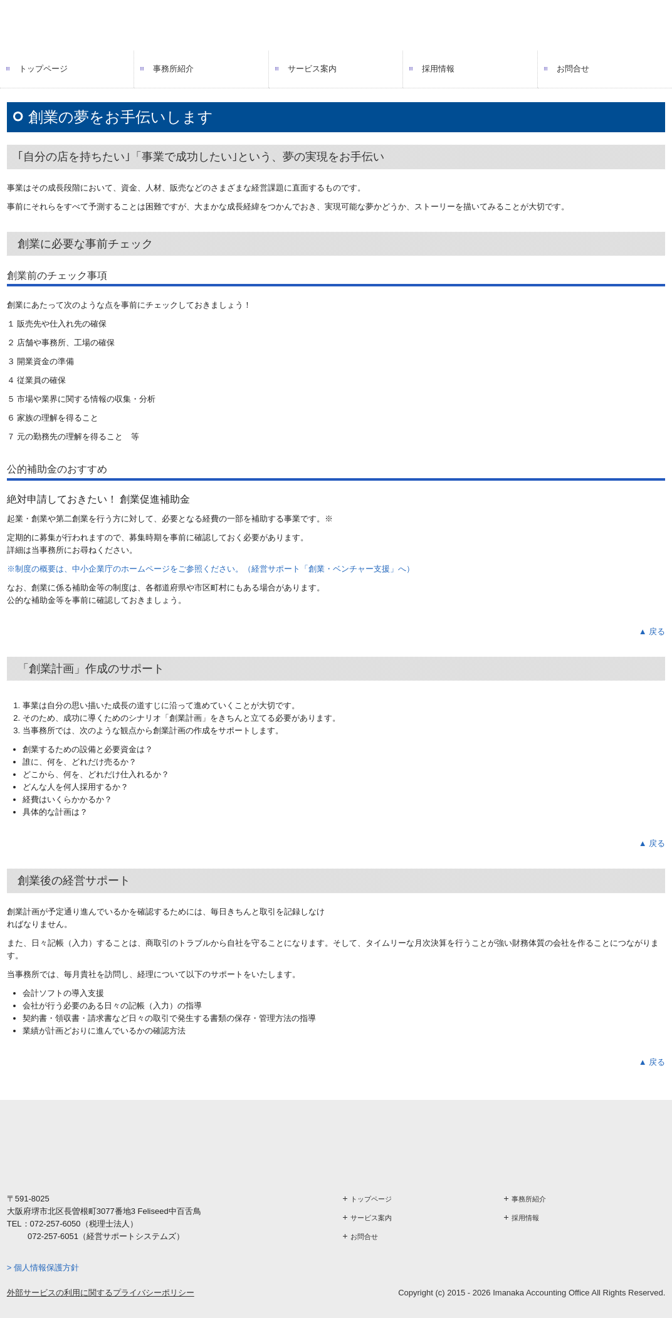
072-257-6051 (53, 1236)
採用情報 (438, 68)
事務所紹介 (173, 68)
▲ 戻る (652, 631)
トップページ (43, 68)
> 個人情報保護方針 (43, 1267)
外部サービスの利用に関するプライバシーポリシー (100, 1292)
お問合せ (573, 68)
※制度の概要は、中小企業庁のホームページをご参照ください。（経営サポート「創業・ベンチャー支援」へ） (210, 568)
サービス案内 (312, 68)
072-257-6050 (55, 1223)
